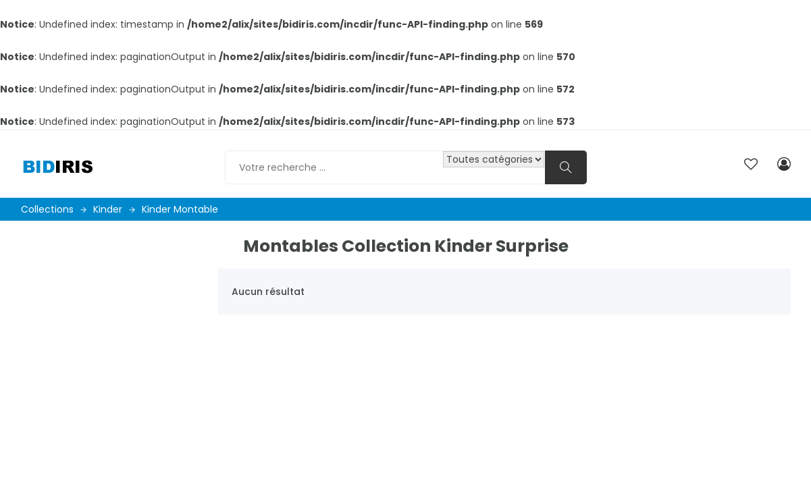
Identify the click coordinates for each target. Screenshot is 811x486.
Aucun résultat (268, 291)
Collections (53, 209)
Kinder (114, 209)
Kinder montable (180, 209)
